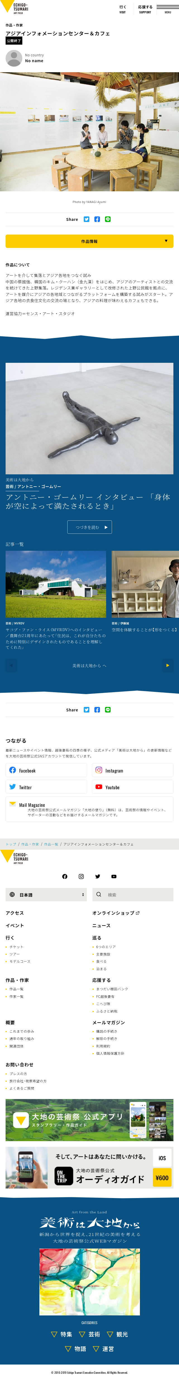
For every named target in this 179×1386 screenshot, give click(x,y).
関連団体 (16, 1046)
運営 (108, 1348)
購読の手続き (107, 1031)
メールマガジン (108, 1022)
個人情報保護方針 (110, 1053)
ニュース (101, 925)
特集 (66, 1334)
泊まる (101, 968)
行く (10, 937)
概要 (10, 1022)
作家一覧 (16, 996)
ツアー (14, 954)
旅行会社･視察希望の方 (28, 1080)
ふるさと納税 (107, 1011)
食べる (101, 961)
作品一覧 (51, 844)
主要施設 (103, 954)
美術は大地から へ (89, 665)
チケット (16, 946)
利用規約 (103, 1046)
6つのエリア (106, 946)
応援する (101, 980)
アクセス (15, 912)
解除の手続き (107, 1038)
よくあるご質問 (21, 1088)
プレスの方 (18, 1073)
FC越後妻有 (105, 996)
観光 (122, 1334)
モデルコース (19, 961)
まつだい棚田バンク (112, 988)
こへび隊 (103, 1003)
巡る (97, 937)
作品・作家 (14, 25)
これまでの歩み (21, 1031)
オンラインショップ (113, 912)
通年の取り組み (21, 1038)
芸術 (94, 1334)
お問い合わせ (20, 1064)
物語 (80, 1348)
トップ (11, 844)
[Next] (167, 665)
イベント (15, 925)
